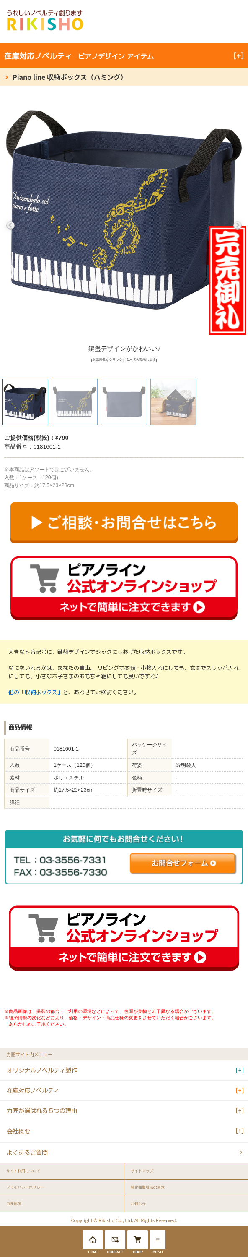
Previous (10, 225)
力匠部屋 (13, 1204)
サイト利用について (23, 1171)
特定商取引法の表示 (148, 1187)
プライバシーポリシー (25, 1187)
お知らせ (138, 1204)
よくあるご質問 (27, 1152)
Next (237, 225)
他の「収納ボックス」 (35, 692)
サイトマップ (142, 1171)
